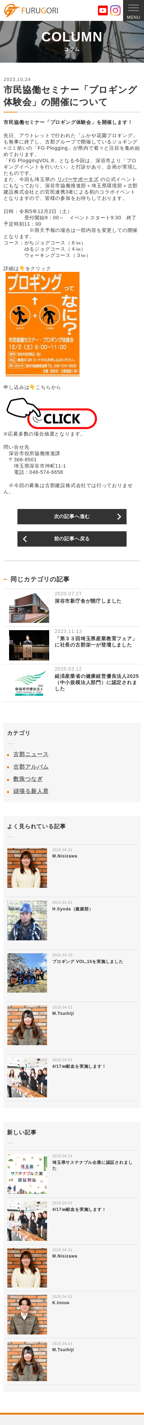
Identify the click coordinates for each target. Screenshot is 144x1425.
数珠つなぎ (28, 779)
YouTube (103, 10)
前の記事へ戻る (72, 538)
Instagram (115, 10)
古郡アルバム (31, 767)
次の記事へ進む (72, 516)
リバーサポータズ (77, 179)
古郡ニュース (31, 754)
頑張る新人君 (31, 791)
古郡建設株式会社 (31, 11)
